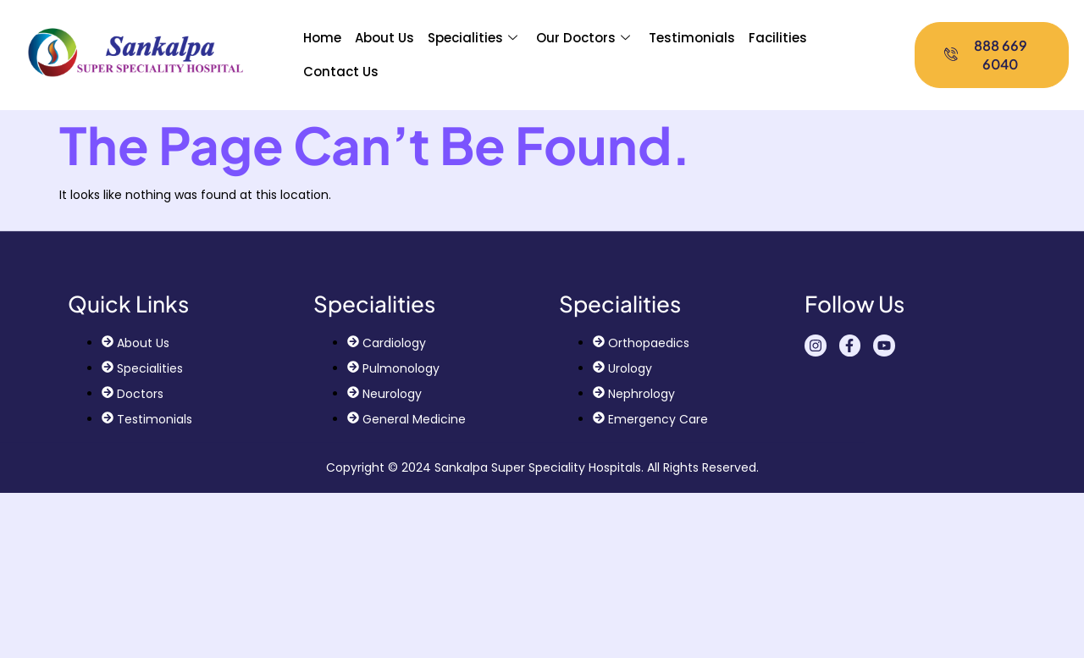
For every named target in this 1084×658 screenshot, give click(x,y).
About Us (384, 38)
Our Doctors (583, 38)
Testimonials (692, 38)
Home (322, 38)
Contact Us (341, 71)
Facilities (778, 38)
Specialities (472, 38)
